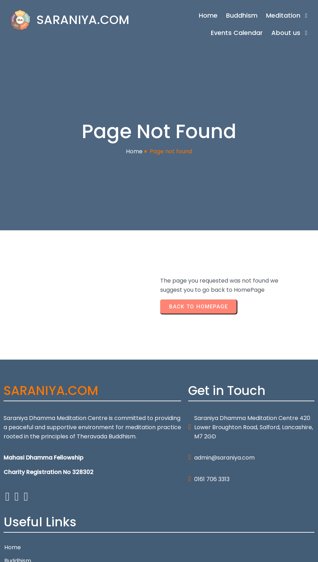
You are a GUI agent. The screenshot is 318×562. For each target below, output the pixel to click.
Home (134, 155)
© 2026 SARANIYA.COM (35, 552)
